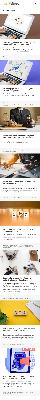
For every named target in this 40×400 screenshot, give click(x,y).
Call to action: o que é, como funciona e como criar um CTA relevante (20, 330)
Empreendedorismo (22, 197)
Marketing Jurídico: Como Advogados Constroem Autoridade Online (19, 43)
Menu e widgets (35, 4)
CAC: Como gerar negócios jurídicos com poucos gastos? (18, 230)
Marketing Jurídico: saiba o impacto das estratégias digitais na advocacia (19, 136)
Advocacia (5, 104)
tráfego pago (5, 105)
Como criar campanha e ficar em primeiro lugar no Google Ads (17, 279)
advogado (9, 104)
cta (30, 344)
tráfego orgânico (32, 104)
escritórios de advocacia (18, 246)
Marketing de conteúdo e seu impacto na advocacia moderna (19, 183)
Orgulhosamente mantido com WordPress (10, 397)
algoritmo (31, 392)
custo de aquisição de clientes (8, 246)
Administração (21, 102)
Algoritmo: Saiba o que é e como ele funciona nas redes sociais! (18, 377)
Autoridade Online (32, 56)
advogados (26, 56)
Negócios (30, 102)
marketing (13, 104)
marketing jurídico (6, 58)
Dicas (19, 344)
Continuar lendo (24, 51)
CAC (34, 245)
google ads (13, 298)
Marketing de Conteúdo (15, 198)
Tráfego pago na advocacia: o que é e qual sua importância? (19, 89)
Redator (15, 56)
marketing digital (18, 104)
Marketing (20, 56)
